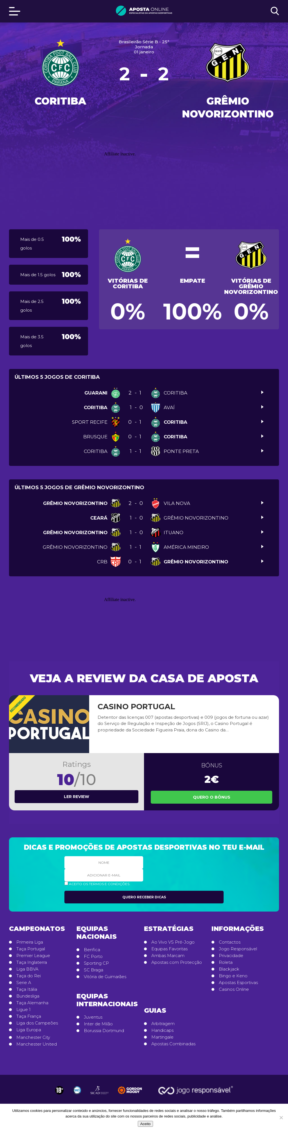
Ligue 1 (23, 1009)
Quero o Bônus (211, 797)
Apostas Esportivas (238, 982)
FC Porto (93, 956)
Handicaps (162, 1030)
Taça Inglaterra (31, 962)
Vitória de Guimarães (105, 976)
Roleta (226, 962)
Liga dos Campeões (37, 1023)
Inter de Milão (98, 1023)
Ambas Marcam (167, 955)
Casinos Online (234, 989)
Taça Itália (26, 989)
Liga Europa (28, 1029)
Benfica (92, 949)
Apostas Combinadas (173, 1043)
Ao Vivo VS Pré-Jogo (173, 942)
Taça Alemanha (32, 1002)
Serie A (23, 982)
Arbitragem (163, 1023)
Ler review (76, 796)
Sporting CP (96, 963)
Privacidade (231, 955)
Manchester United (36, 1044)
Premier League (33, 955)
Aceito (145, 1124)
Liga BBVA (27, 969)
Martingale (162, 1037)
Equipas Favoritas (169, 948)
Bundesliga (27, 996)
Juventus (93, 1017)
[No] (281, 1117)
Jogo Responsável (238, 948)
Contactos (229, 942)
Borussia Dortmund (104, 1030)
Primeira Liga (29, 942)
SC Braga (93, 970)
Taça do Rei (28, 975)
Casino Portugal (136, 706)
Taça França (28, 1016)
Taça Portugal (30, 948)
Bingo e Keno (233, 975)
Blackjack (229, 969)
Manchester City (33, 1037)
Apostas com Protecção (176, 962)
